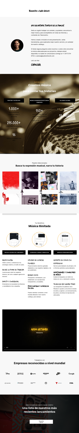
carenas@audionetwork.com (45, 56)
